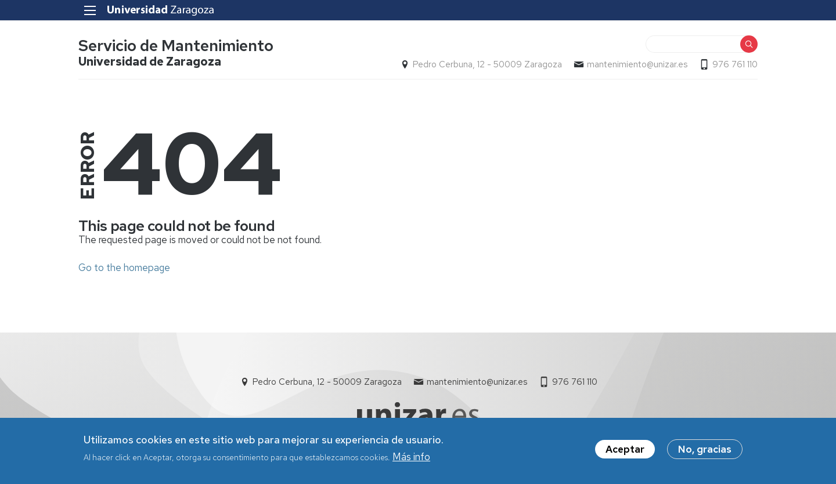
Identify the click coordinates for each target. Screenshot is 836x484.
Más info (411, 461)
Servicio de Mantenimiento (175, 45)
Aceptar (625, 453)
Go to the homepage (124, 267)
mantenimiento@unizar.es (637, 64)
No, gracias (705, 453)
